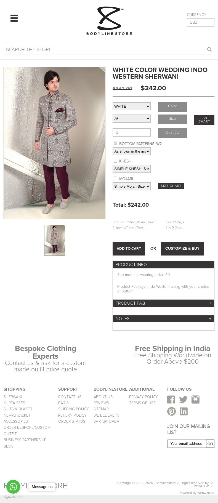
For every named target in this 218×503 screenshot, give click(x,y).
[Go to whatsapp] (13, 487)
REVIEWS (101, 403)
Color (172, 106)
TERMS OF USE (142, 403)
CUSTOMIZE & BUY (182, 248)
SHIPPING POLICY (73, 409)
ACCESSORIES (16, 421)
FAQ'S (63, 403)
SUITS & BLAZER (18, 409)
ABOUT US (103, 397)
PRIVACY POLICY (143, 397)
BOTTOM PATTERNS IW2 (140, 144)
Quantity (172, 132)
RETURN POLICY (72, 415)
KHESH (125, 161)
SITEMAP (101, 409)
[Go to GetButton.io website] (13, 497)
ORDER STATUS (71, 421)
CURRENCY (196, 15)
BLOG (9, 446)
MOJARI (126, 179)
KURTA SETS (14, 403)
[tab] (163, 264)
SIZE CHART (204, 120)
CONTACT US (69, 397)
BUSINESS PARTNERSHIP (25, 440)
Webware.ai (205, 493)
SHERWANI (13, 397)
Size (172, 118)
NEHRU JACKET (17, 415)
